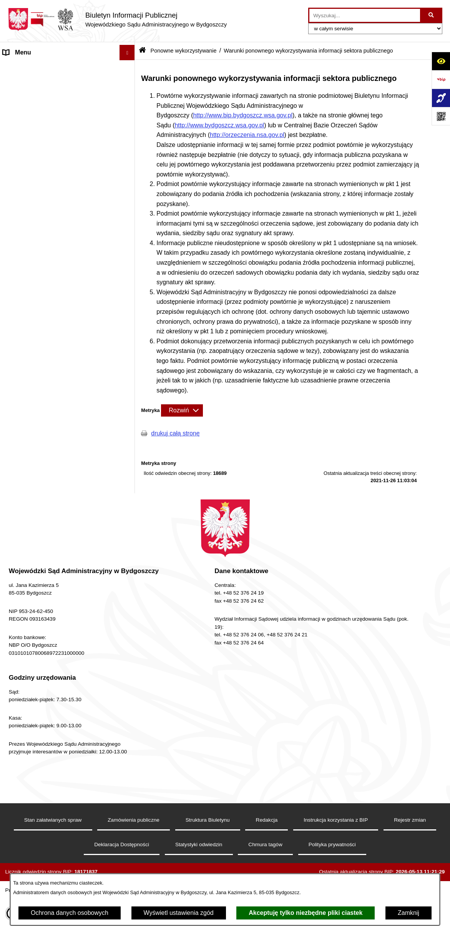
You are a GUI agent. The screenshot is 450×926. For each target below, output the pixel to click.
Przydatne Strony (26, 483)
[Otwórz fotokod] (441, 116)
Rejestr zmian (410, 855)
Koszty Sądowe (24, 129)
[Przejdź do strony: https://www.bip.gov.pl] (441, 79)
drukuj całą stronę (175, 433)
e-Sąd (11, 160)
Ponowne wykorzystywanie (39, 316)
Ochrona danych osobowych (69, 913)
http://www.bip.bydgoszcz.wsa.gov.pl (242, 115)
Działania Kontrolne (29, 301)
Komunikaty (19, 468)
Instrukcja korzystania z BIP (336, 855)
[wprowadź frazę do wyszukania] (364, 15)
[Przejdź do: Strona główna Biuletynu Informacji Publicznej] (142, 50)
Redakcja (267, 855)
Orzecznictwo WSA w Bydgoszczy (49, 199)
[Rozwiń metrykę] (182, 410)
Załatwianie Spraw (28, 215)
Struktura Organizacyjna (36, 144)
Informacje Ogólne (28, 98)
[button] (129, 99)
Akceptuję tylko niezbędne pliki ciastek (305, 913)
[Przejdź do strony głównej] (117, 19)
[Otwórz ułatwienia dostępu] (441, 61)
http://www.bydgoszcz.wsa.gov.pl (219, 125)
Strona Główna (23, 67)
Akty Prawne (20, 113)
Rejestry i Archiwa (27, 255)
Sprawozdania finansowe (37, 285)
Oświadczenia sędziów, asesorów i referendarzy (50, 180)
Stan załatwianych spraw (53, 855)
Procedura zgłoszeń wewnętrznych (50, 514)
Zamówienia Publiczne (34, 270)
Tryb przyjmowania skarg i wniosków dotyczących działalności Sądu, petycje (56, 235)
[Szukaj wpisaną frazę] (431, 15)
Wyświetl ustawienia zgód (179, 913)
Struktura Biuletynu (208, 855)
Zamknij (408, 913)
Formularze (18, 452)
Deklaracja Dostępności (35, 83)
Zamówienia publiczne (133, 855)
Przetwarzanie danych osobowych (49, 498)
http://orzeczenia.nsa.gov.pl (247, 135)
